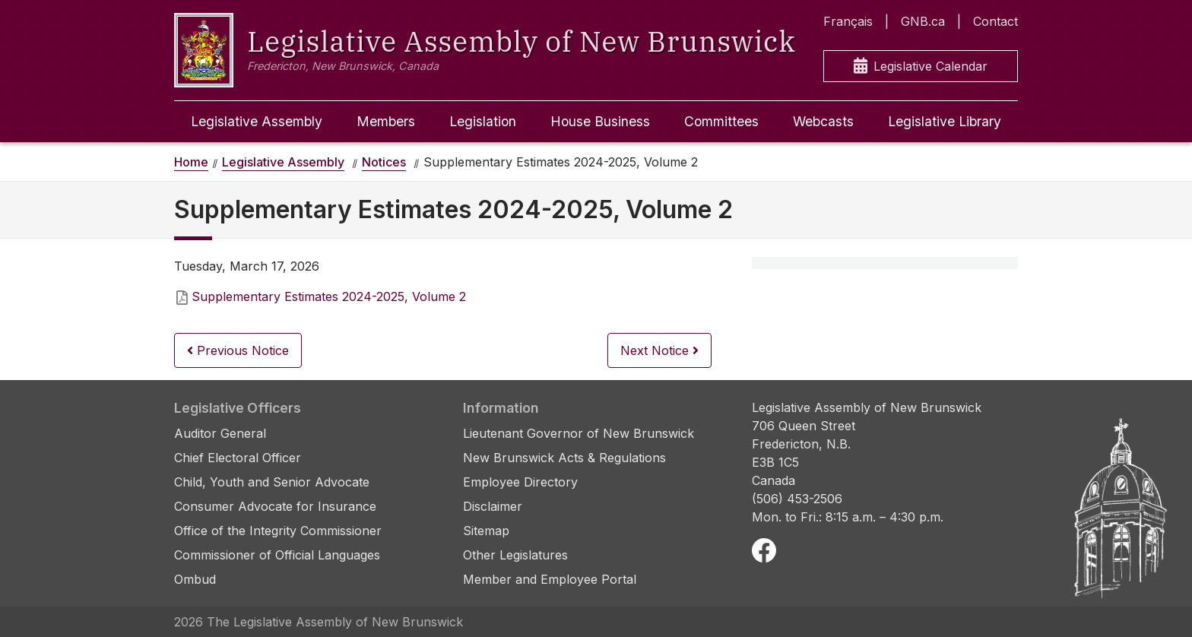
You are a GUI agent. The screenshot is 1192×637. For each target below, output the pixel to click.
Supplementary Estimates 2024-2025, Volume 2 (329, 296)
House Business (600, 121)
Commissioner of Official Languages (277, 555)
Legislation (482, 121)
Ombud (195, 579)
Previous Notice (238, 350)
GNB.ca (923, 21)
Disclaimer (492, 506)
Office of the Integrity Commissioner (278, 530)
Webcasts (823, 121)
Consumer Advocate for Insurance (275, 506)
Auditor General (220, 433)
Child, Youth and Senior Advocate (271, 482)
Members (386, 121)
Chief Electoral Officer (237, 457)
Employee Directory (520, 482)
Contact (995, 21)
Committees (721, 121)
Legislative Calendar (921, 66)
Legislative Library (944, 121)
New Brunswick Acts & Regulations (564, 457)
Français (848, 21)
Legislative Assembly (256, 121)
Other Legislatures (515, 555)
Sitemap (486, 530)
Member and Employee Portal (549, 579)
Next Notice (659, 350)
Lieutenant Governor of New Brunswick (578, 433)
